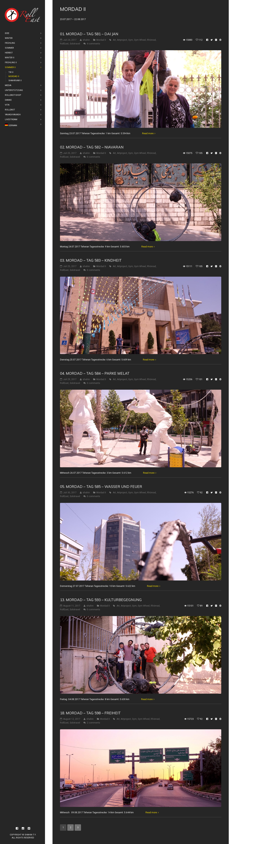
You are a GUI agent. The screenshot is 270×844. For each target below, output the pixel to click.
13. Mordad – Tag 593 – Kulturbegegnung (101, 600)
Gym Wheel (140, 40)
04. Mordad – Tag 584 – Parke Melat (95, 373)
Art (114, 40)
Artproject (122, 40)
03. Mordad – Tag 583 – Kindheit (91, 260)
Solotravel (75, 43)
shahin (86, 40)
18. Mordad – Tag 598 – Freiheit (90, 713)
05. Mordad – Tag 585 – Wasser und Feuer (101, 486)
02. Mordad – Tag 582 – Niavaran (92, 147)
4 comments (93, 43)
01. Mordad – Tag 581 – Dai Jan (89, 34)
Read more (148, 133)
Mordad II (101, 40)
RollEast (64, 43)
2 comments (93, 722)
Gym (130, 40)
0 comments (93, 157)
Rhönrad (151, 40)
